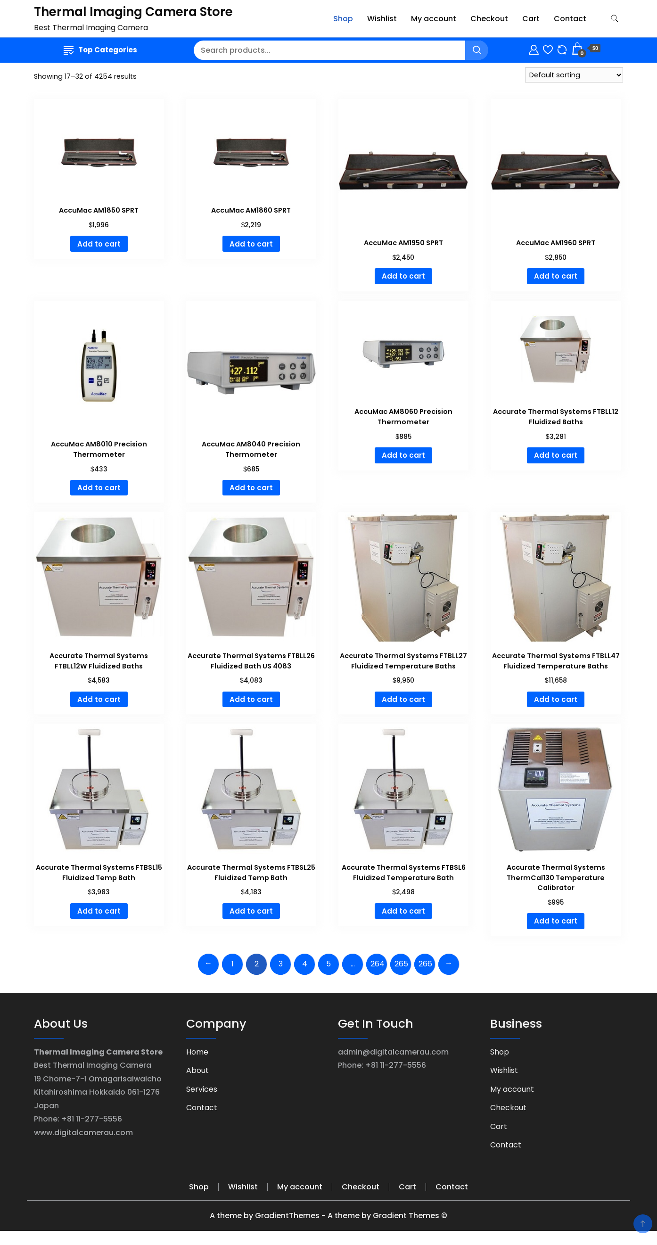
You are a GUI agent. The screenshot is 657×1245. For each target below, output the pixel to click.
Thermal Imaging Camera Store (133, 11)
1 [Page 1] (232, 963)
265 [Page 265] (401, 963)
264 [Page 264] (377, 963)
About (197, 1070)
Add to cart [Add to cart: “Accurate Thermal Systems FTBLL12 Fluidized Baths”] (555, 455)
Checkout (489, 18)
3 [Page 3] (281, 963)
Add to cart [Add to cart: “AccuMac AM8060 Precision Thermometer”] (403, 455)
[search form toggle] (614, 18)
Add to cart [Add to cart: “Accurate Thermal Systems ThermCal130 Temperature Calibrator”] (555, 921)
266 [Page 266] (425, 963)
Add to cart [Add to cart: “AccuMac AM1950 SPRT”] (403, 276)
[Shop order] (574, 74)
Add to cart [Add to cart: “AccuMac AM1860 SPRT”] (251, 244)
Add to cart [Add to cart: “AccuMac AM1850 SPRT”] (99, 244)
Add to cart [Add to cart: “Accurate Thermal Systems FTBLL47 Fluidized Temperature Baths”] (555, 699)
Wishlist (382, 18)
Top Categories (100, 50)
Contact (570, 18)
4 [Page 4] (304, 963)
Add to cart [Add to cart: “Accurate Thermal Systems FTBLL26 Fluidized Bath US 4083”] (251, 699)
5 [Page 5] (328, 963)
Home (197, 1052)
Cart (531, 18)
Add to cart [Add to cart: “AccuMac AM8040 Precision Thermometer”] (251, 488)
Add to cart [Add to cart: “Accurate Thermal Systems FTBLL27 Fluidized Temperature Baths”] (403, 699)
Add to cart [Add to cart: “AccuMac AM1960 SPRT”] (555, 276)
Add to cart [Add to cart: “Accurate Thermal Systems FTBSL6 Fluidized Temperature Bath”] (403, 911)
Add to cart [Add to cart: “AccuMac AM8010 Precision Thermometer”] (99, 488)
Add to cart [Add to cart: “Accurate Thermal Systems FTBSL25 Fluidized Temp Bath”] (251, 911)
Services (201, 1089)
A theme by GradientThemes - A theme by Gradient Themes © (328, 1215)
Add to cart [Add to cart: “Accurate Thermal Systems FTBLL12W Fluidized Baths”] (99, 699)
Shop (343, 18)
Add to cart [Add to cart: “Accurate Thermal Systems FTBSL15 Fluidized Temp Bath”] (99, 911)
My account (433, 18)
